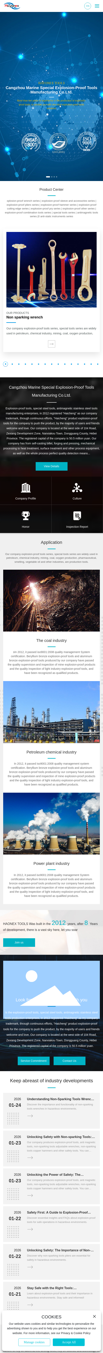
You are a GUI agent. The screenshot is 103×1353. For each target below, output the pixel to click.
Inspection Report (77, 526)
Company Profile (25, 498)
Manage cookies (34, 1342)
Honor (25, 526)
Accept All (69, 1342)
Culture (77, 498)
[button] (48, 176)
